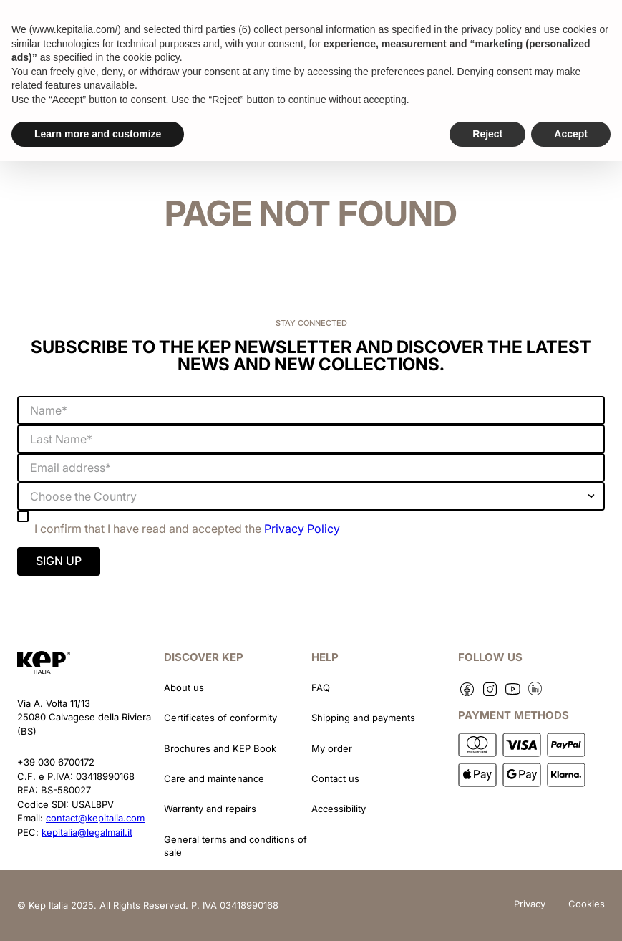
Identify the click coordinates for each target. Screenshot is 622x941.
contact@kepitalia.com (95, 818)
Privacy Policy (302, 528)
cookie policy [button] (151, 57)
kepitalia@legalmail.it (87, 832)
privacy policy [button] (491, 29)
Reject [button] (487, 134)
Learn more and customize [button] (97, 134)
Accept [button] (571, 134)
